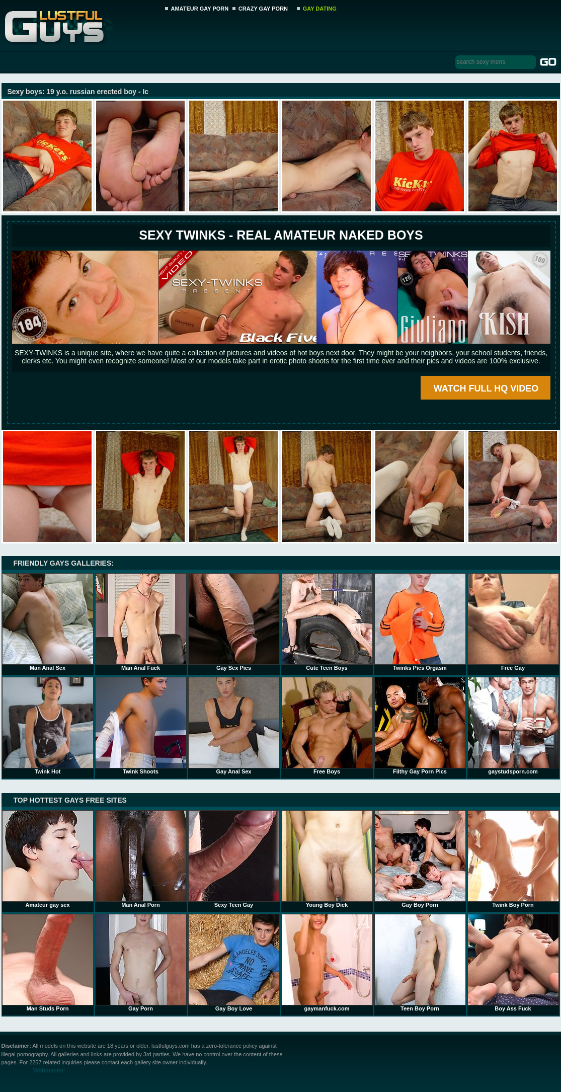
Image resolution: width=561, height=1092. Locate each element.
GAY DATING (320, 9)
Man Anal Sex (48, 622)
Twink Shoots (141, 725)
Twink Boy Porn (513, 859)
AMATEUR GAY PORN (200, 9)
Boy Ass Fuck (513, 962)
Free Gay (513, 622)
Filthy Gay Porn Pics (420, 725)
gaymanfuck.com (327, 962)
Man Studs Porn (48, 962)
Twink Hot (48, 725)
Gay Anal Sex (234, 725)
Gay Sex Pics (234, 622)
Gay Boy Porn (420, 859)
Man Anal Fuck (141, 622)
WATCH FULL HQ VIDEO (486, 388)
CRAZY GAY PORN (263, 9)
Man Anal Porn (141, 859)
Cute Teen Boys (327, 622)
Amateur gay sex (48, 859)
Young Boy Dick (327, 859)
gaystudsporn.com (513, 725)
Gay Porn (141, 962)
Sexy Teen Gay (234, 859)
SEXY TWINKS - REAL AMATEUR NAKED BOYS (281, 235)
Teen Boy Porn (420, 962)
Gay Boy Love (234, 962)
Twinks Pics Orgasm (420, 622)
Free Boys (327, 725)
